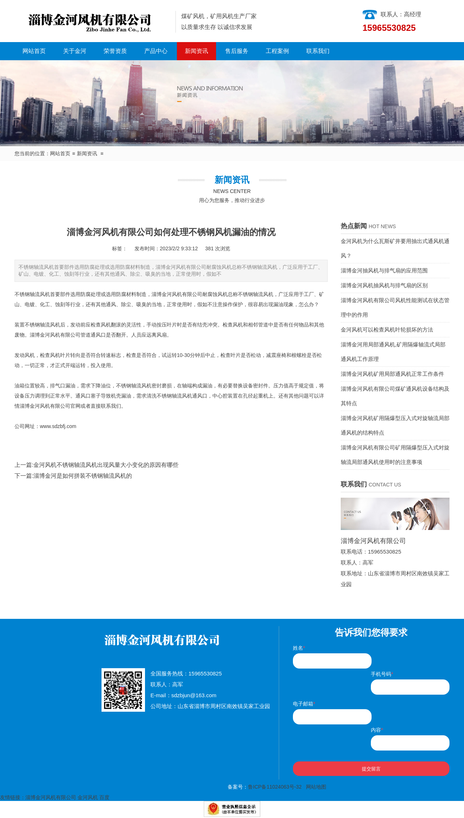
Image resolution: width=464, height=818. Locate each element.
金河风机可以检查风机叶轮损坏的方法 (387, 329)
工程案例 (277, 51)
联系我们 (318, 51)
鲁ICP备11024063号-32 (275, 787)
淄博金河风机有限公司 (177, 294)
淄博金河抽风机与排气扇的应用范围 (384, 270)
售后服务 (236, 51)
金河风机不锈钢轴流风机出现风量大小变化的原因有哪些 (105, 465)
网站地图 (316, 787)
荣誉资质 (115, 51)
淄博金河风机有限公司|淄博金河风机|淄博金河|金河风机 (92, 21)
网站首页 (34, 51)
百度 (104, 797)
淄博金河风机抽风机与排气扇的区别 (384, 285)
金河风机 (88, 797)
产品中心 (155, 51)
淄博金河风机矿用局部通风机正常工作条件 (392, 374)
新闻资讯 (196, 51)
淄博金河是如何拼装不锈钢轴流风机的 (82, 476)
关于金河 (74, 51)
